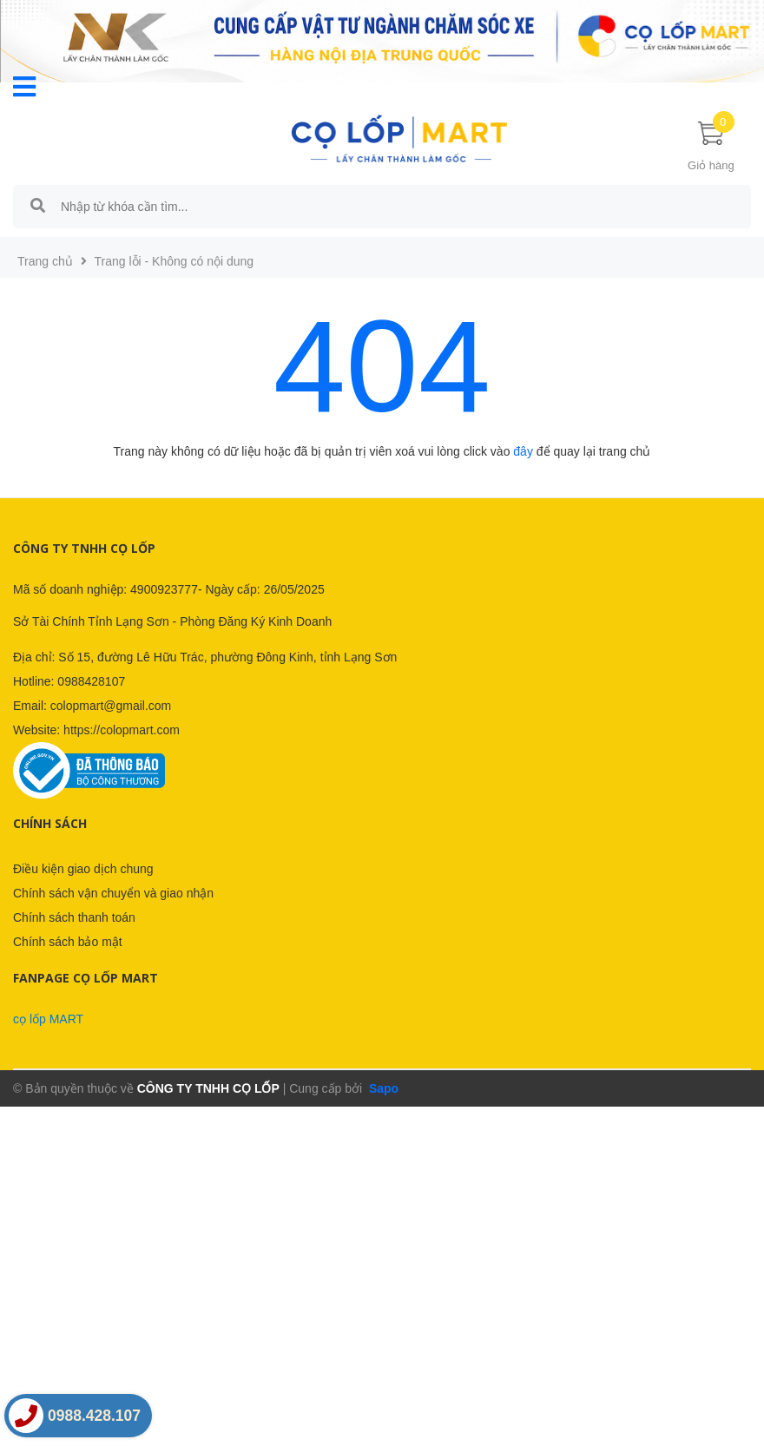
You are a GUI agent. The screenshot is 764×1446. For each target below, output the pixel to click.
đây (523, 451)
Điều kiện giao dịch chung (83, 869)
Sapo (382, 1088)
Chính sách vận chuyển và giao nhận (113, 893)
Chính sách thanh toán (74, 917)
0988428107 (91, 681)
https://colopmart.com (121, 730)
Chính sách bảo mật (67, 942)
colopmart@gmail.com (110, 706)
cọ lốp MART (48, 1019)
